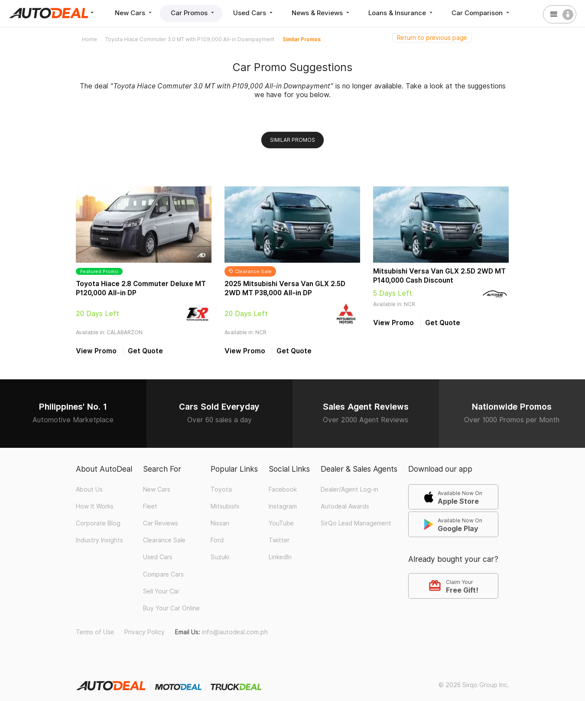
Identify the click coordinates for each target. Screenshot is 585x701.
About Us (89, 489)
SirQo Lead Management (356, 523)
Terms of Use (95, 632)
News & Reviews (321, 13)
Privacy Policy (144, 632)
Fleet (150, 506)
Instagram (283, 506)
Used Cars (253, 13)
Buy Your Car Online (171, 608)
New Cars (134, 13)
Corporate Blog (98, 523)
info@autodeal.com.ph (235, 632)
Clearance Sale (164, 540)
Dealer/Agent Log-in (349, 489)
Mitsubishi (225, 506)
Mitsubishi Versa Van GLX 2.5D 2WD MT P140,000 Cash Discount (439, 275)
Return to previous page (432, 37)
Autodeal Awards (345, 506)
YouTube (281, 523)
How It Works (95, 506)
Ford (217, 540)
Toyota (221, 489)
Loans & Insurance (401, 13)
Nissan (220, 523)
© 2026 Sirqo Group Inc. (474, 684)
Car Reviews (160, 523)
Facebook (283, 489)
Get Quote (145, 351)
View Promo (96, 351)
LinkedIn (280, 557)
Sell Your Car (161, 591)
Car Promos (193, 13)
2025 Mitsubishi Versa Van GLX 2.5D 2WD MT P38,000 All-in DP (284, 288)
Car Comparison (481, 13)
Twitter (279, 540)
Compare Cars (163, 574)
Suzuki (220, 557)
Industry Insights (99, 540)
